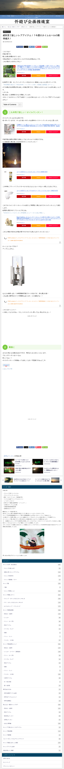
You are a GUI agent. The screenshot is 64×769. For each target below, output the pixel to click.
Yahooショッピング (53, 75)
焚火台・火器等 (32, 614)
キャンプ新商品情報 (32, 610)
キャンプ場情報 (32, 735)
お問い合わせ (6, 758)
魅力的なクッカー (32, 716)
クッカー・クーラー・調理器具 (32, 652)
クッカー (32, 618)
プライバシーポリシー (9, 766)
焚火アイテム (32, 625)
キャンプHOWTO (32, 576)
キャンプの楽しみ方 (32, 568)
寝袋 (32, 633)
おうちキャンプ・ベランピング (32, 606)
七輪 (32, 587)
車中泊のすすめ (32, 690)
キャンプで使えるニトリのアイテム (32, 727)
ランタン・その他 (32, 640)
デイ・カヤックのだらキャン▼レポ (32, 603)
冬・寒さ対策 (32, 682)
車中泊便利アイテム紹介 (32, 693)
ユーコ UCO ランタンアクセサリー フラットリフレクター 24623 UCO (37, 190)
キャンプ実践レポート (32, 595)
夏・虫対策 (32, 686)
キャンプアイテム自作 (32, 747)
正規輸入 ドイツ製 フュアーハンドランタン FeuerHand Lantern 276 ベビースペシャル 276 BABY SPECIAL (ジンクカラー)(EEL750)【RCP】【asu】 (39, 125)
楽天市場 (24, 75)
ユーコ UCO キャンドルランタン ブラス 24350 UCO (32, 171)
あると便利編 (32, 724)
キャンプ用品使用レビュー (32, 644)
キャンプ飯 (32, 584)
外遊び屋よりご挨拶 (32, 751)
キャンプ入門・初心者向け (32, 565)
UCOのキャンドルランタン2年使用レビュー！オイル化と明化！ (24, 213)
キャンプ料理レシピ (32, 591)
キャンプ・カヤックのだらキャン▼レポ (32, 599)
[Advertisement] (17, 329)
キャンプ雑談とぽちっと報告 (32, 743)
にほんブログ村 (7, 368)
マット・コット (32, 637)
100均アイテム (32, 678)
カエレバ (23, 72)
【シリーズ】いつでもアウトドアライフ (32, 739)
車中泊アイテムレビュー (32, 697)
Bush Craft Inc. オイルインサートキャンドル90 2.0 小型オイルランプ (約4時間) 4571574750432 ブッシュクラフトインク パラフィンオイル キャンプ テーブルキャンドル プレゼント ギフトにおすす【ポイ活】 (39, 218)
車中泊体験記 (32, 701)
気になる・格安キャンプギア (32, 705)
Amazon (38, 75)
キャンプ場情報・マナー (32, 580)
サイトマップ (6, 762)
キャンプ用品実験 (32, 731)
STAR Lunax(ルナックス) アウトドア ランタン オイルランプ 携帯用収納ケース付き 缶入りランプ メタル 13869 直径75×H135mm (33, 302)
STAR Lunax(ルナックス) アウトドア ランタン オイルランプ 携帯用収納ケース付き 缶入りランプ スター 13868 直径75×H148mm (33, 239)
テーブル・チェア (32, 629)
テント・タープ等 (32, 621)
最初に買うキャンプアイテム (32, 572)
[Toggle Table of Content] (19, 104)
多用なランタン (7, 31)
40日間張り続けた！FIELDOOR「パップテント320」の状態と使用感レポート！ (29, 84)
